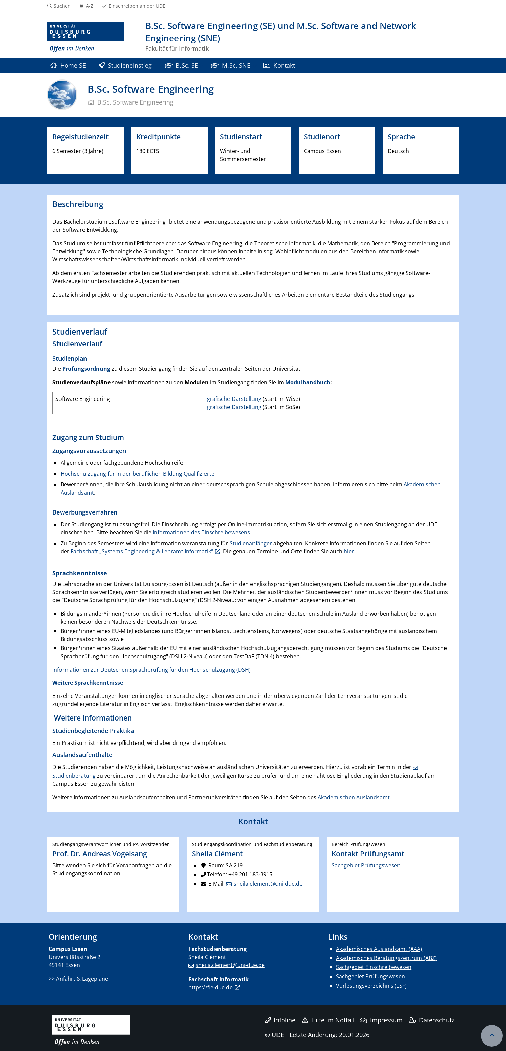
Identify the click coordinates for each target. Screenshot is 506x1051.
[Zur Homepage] (86, 37)
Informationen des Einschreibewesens (201, 532)
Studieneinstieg (125, 65)
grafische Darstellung (234, 399)
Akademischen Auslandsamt (354, 797)
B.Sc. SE (181, 65)
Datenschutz (431, 1020)
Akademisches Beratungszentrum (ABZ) (386, 958)
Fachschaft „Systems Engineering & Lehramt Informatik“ (142, 551)
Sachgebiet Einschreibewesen (373, 967)
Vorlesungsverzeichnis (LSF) (371, 985)
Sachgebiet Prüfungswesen (366, 865)
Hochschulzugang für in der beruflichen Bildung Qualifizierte (137, 473)
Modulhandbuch (307, 382)
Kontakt (279, 65)
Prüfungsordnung (86, 368)
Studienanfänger (251, 543)
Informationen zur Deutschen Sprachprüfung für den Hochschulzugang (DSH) (151, 669)
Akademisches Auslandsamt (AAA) (379, 949)
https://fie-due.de (210, 987)
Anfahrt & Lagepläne (82, 978)
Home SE (68, 65)
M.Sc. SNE (230, 65)
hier (349, 551)
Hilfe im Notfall (328, 1020)
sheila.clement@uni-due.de (268, 883)
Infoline (280, 1020)
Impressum (381, 1020)
